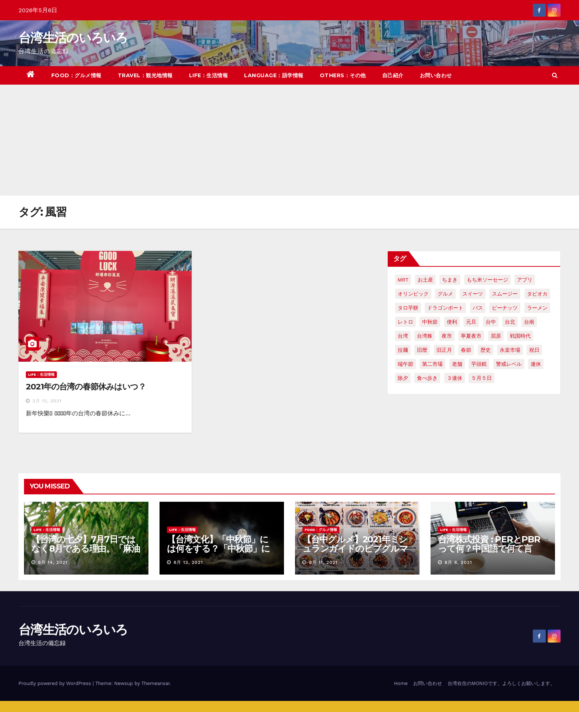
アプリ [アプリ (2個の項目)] (524, 280)
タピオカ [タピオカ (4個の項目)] (537, 294)
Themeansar (155, 683)
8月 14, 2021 (53, 562)
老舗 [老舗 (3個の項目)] (457, 364)
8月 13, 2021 (188, 562)
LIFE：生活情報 (208, 75)
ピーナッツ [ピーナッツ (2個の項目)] (505, 308)
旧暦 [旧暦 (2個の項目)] (422, 350)
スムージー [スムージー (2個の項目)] (505, 294)
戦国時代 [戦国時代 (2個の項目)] (520, 336)
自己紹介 (393, 75)
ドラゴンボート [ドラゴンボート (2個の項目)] (445, 308)
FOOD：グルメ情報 (76, 75)
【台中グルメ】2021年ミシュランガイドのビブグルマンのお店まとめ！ (355, 548)
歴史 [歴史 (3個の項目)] (485, 350)
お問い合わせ (436, 75)
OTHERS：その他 (343, 75)
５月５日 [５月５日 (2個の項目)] (481, 378)
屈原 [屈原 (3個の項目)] (496, 336)
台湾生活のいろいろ (73, 37)
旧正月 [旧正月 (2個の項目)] (444, 350)
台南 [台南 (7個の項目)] (529, 322)
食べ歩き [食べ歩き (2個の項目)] (427, 378)
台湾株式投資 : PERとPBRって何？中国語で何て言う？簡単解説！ (489, 548)
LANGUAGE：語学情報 (274, 75)
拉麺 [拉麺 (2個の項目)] (403, 350)
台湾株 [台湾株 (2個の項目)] (424, 336)
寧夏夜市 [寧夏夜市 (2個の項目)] (471, 336)
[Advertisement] (289, 140)
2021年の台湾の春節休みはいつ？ (86, 387)
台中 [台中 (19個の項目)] (491, 322)
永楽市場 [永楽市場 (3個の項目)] (510, 350)
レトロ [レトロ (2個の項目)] (405, 322)
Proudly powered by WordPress (55, 683)
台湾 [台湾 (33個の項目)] (403, 336)
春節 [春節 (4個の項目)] (466, 350)
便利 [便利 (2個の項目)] (452, 322)
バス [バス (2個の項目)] (478, 308)
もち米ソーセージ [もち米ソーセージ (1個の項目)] (487, 280)
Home (401, 683)
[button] (555, 75)
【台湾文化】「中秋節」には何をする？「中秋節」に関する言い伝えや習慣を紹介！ (218, 553)
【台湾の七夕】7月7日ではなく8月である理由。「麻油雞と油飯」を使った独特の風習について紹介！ (85, 553)
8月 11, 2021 (323, 562)
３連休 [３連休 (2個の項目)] (454, 378)
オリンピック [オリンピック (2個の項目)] (413, 294)
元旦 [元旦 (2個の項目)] (471, 322)
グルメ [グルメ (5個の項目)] (445, 294)
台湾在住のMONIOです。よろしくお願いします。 (501, 683)
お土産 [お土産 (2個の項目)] (425, 280)
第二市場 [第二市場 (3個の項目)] (432, 364)
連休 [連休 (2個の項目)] (536, 364)
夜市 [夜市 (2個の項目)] (447, 336)
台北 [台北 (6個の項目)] (510, 322)
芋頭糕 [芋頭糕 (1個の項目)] (479, 364)
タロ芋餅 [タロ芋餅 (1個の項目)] (408, 308)
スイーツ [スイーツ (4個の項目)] (472, 294)
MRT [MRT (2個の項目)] (403, 280)
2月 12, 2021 (47, 400)
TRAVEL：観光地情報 (145, 75)
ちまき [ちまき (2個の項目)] (450, 280)
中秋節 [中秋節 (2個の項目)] (430, 322)
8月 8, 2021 (458, 562)
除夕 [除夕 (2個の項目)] (403, 378)
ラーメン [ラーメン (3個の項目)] (537, 308)
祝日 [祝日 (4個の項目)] (534, 350)
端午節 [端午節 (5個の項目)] (405, 364)
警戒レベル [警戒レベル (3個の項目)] (509, 364)
